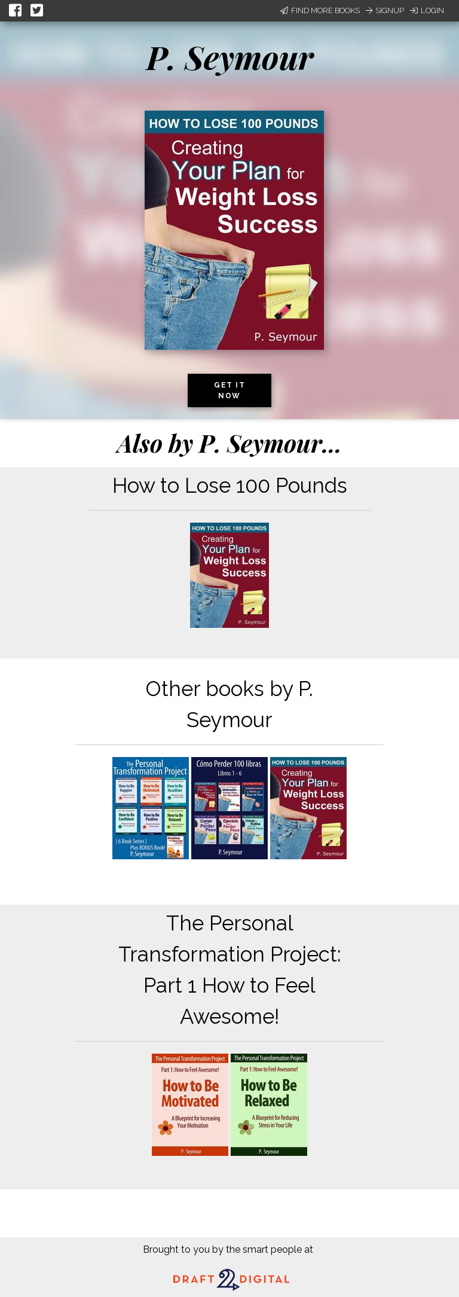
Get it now (229, 390)
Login (427, 10)
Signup (385, 10)
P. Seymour (229, 56)
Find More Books (320, 10)
